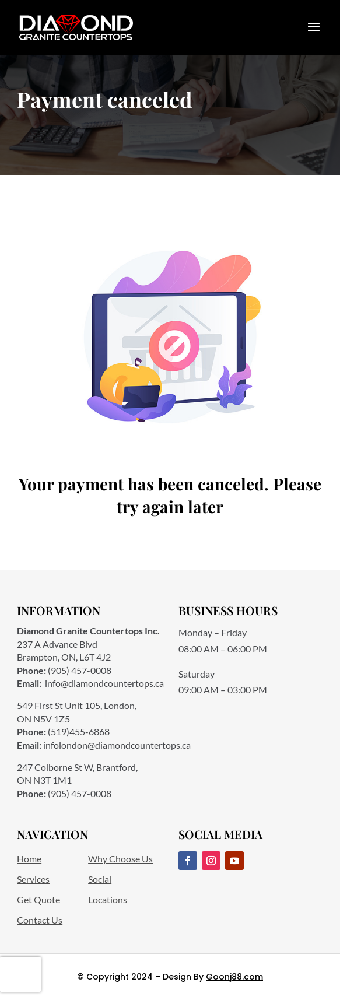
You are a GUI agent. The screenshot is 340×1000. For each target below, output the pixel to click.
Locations (107, 899)
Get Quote (38, 899)
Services (33, 879)
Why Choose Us (120, 858)
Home (29, 858)
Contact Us (39, 919)
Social (99, 879)
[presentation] (20, 974)
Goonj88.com (234, 977)
